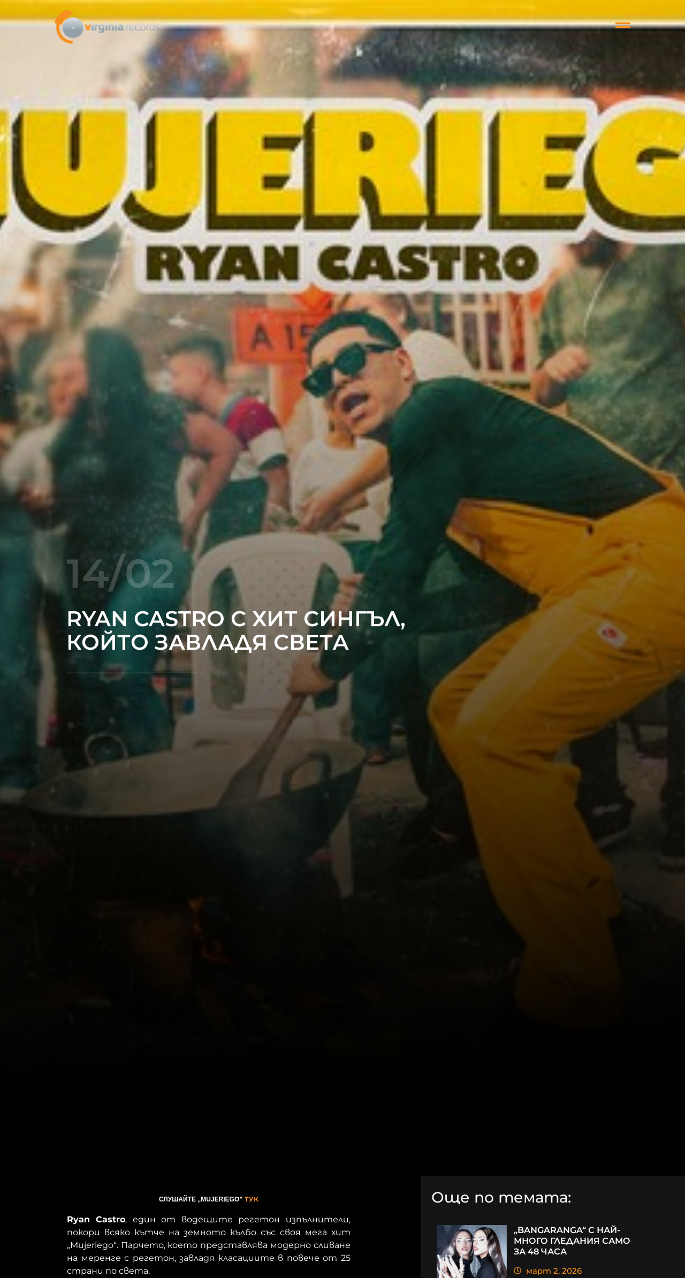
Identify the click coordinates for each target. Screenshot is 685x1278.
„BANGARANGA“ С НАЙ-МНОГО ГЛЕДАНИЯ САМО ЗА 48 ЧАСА (572, 1241)
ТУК (251, 1199)
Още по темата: (501, 1198)
